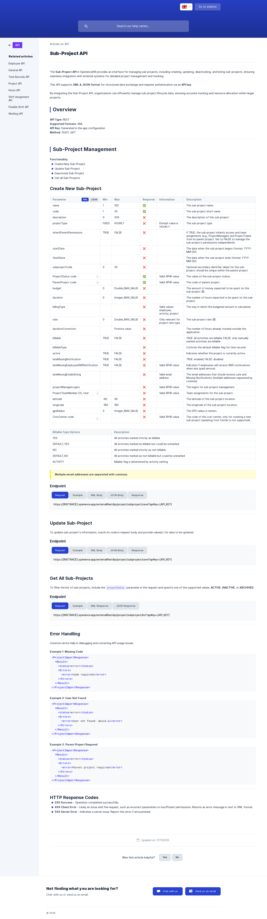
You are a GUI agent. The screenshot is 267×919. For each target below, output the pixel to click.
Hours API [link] (14, 90)
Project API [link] (15, 83)
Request (60, 495)
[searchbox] (133, 26)
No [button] (177, 857)
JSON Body (116, 495)
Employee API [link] (17, 63)
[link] (15, 45)
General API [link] (15, 70)
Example (78, 495)
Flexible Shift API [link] (19, 107)
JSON (94, 199)
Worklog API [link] (16, 113)
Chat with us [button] (170, 891)
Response (137, 495)
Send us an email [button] (205, 891)
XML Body (96, 495)
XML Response (99, 605)
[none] (186, 6)
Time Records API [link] (19, 76)
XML (85, 199)
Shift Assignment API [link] (19, 98)
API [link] (67, 44)
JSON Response (125, 605)
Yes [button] (165, 857)
